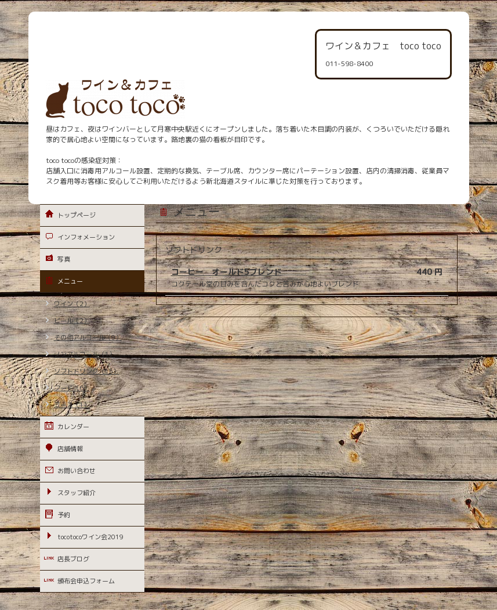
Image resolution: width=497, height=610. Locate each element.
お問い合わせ (76, 470)
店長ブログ (73, 559)
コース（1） (72, 404)
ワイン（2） (72, 303)
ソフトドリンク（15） (86, 371)
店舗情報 (70, 448)
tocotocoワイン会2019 (90, 537)
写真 (63, 259)
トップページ (76, 215)
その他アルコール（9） (88, 337)
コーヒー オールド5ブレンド (226, 271)
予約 (63, 515)
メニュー (70, 281)
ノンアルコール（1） (84, 354)
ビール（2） (72, 320)
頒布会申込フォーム (86, 581)
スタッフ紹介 (76, 493)
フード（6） (72, 388)
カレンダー (73, 426)
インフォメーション (86, 237)
